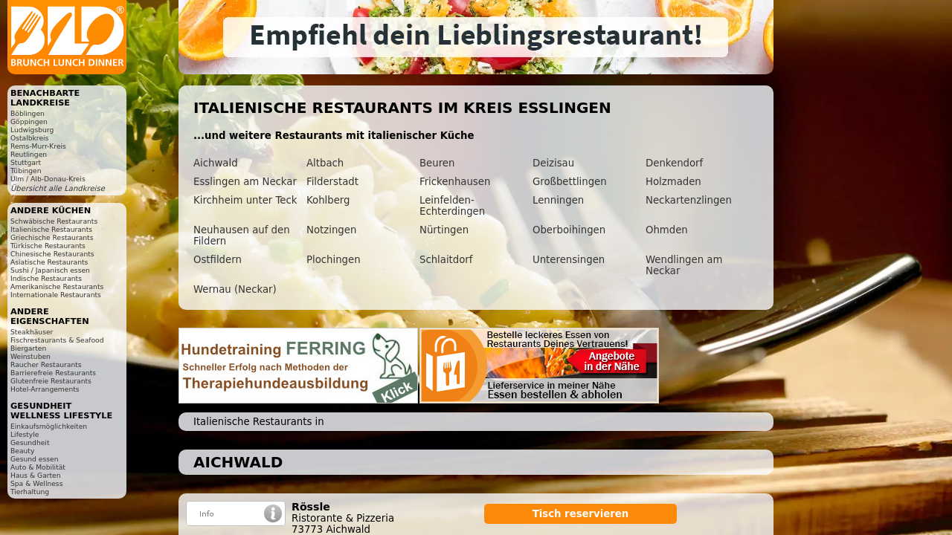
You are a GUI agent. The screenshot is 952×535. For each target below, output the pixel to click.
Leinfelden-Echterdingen (452, 206)
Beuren (436, 163)
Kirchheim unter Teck (245, 200)
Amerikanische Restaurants (56, 286)
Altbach (325, 163)
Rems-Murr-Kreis (38, 146)
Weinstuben (30, 356)
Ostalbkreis (29, 138)
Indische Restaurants (46, 278)
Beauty (22, 451)
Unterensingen (569, 259)
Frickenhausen (454, 181)
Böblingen (27, 113)
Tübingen (26, 170)
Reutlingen (28, 154)
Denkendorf (674, 163)
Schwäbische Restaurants (53, 221)
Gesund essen (34, 459)
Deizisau (553, 163)
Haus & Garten (35, 475)
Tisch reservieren (581, 513)
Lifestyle (24, 434)
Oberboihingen (569, 230)
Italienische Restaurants (51, 229)
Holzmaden (673, 181)
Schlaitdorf (445, 259)
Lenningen (558, 200)
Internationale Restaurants (55, 295)
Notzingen (331, 230)
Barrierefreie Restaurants (53, 373)
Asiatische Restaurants (49, 262)
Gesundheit (30, 442)
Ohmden (667, 230)
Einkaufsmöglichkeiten (48, 426)
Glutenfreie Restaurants (50, 381)
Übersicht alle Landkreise (57, 188)
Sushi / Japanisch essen (50, 270)
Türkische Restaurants (48, 245)
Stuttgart (25, 162)
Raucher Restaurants (46, 364)
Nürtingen (444, 230)
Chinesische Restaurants (52, 254)
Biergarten (28, 348)
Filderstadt (332, 181)
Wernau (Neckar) (235, 289)
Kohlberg (328, 200)
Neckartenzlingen (689, 200)
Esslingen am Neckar (245, 181)
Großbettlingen (570, 181)
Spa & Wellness (36, 483)
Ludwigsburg (32, 130)
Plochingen (333, 259)
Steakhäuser (31, 332)
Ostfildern (217, 259)
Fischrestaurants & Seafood (57, 340)
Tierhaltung (29, 491)
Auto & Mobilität (37, 467)
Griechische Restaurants (51, 237)
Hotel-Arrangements (45, 389)
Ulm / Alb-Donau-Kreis (48, 179)
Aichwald (215, 163)
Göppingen (29, 121)
